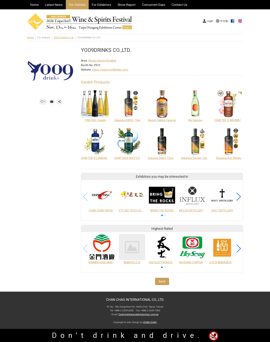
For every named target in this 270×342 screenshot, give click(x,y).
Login (210, 20)
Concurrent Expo (153, 5)
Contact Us (179, 5)
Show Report (127, 5)
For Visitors (77, 5)
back (162, 281)
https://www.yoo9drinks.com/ (110, 69)
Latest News (54, 5)
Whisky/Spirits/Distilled (102, 60)
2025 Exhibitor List (64, 37)
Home (34, 5)
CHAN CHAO (150, 322)
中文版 (224, 20)
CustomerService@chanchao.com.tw (138, 314)
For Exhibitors (101, 5)
